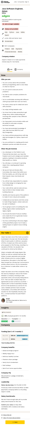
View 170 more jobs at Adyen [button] (10, 418)
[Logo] (5, 2)
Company (18, 69)
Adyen (4, 11)
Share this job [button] (6, 415)
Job (9, 69)
